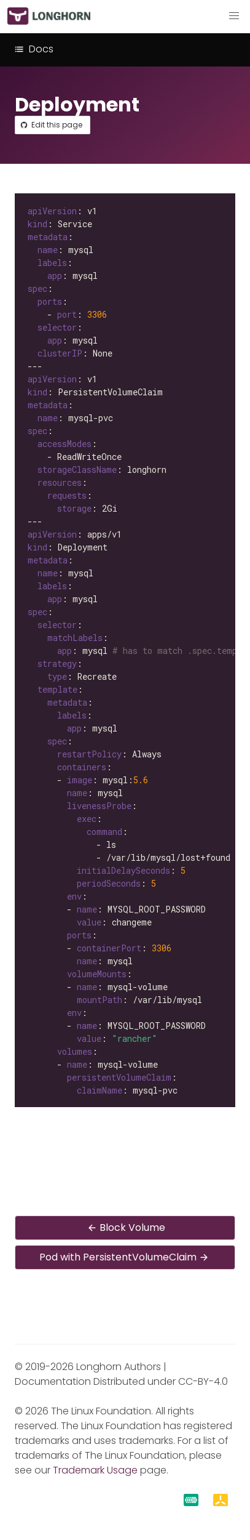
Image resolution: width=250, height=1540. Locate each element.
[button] (234, 16)
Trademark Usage (95, 1470)
